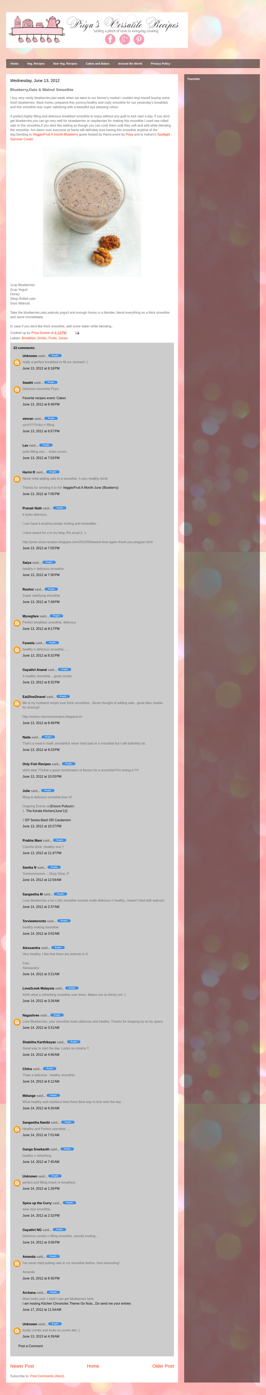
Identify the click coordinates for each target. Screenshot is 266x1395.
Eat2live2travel (34, 697)
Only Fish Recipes (37, 764)
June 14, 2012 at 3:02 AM (41, 933)
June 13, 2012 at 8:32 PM (41, 655)
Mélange (29, 1095)
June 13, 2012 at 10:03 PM (42, 776)
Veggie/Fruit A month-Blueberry (55, 134)
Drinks (42, 338)
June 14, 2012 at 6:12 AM (41, 1081)
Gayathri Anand (35, 670)
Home (14, 63)
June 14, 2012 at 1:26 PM (41, 1188)
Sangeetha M (33, 894)
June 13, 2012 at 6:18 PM (41, 368)
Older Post (163, 1366)
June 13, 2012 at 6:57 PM (41, 431)
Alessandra (31, 948)
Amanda (29, 1256)
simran (28, 418)
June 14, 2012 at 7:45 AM (41, 1162)
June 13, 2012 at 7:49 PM (41, 602)
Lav (25, 445)
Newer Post (22, 1366)
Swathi (28, 382)
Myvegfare (31, 616)
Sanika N (29, 867)
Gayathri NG (32, 1230)
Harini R (29, 472)
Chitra (27, 1069)
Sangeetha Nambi (36, 1122)
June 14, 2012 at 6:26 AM (41, 1108)
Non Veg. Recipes (65, 63)
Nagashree (31, 1015)
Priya (129, 134)
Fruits (52, 338)
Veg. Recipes (36, 63)
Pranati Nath (32, 508)
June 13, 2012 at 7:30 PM (41, 575)
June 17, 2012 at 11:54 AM (42, 1309)
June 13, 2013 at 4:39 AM (41, 1336)
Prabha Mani (32, 840)
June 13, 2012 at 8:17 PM (41, 628)
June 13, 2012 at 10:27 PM (42, 826)
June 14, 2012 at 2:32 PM (41, 1215)
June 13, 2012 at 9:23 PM (41, 749)
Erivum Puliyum (62, 806)
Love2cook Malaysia (38, 988)
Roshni (28, 589)
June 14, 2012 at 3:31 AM (41, 1027)
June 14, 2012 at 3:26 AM (41, 1001)
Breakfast (29, 338)
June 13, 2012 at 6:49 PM (41, 404)
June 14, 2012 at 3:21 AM (41, 974)
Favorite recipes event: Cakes (44, 398)
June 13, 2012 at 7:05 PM (41, 494)
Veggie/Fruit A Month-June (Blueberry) (90, 487)
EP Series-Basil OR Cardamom (48, 820)
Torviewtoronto (34, 921)
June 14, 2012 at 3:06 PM (41, 1242)
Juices (63, 338)
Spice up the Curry (37, 1203)
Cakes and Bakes (97, 63)
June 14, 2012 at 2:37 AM (41, 907)
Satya (27, 562)
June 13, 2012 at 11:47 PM (42, 853)
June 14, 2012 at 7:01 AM (41, 1135)
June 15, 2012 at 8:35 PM (41, 1278)
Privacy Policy (160, 63)
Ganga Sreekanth (36, 1149)
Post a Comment (30, 1346)
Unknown (30, 356)
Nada (26, 737)
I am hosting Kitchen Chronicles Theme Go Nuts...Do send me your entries (77, 1303)
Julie (26, 791)
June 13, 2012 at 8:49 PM (41, 723)
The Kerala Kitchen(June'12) (46, 811)
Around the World (130, 63)
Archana (29, 1292)
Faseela (29, 643)
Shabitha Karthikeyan (39, 1042)
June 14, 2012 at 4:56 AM (41, 1054)
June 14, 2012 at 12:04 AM (42, 880)
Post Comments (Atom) (47, 1376)
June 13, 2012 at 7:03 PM (41, 458)
